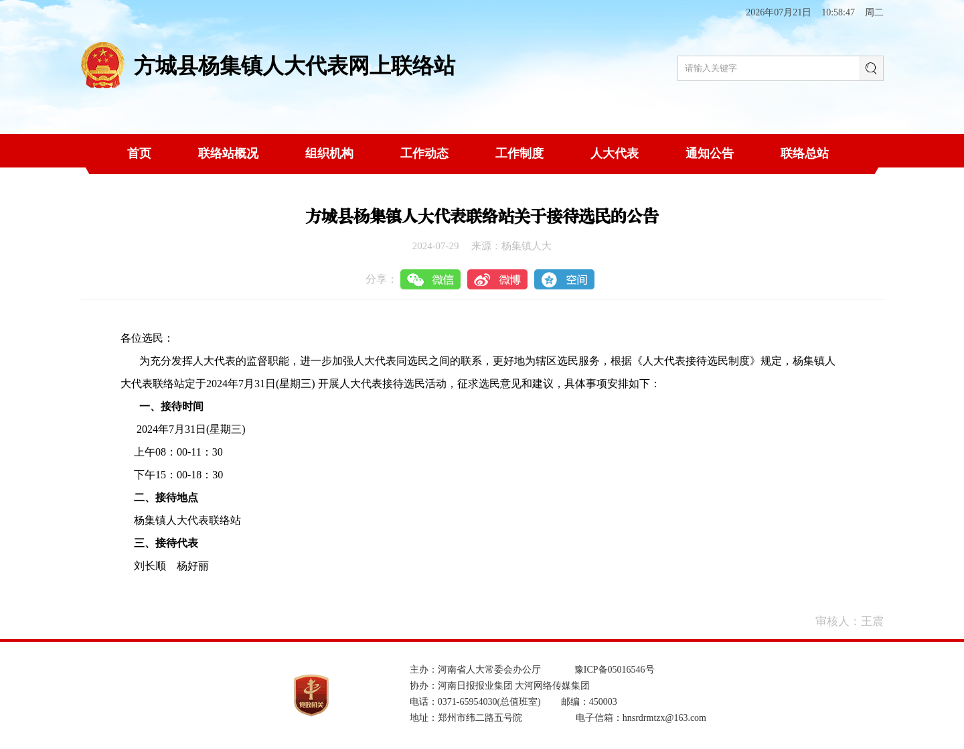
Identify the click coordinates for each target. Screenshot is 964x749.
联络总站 (805, 153)
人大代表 (614, 153)
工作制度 (519, 153)
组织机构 (329, 153)
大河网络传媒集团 (552, 686)
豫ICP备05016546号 (614, 670)
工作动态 (424, 153)
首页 (139, 153)
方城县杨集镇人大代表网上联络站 (294, 66)
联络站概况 (228, 153)
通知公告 (710, 153)
